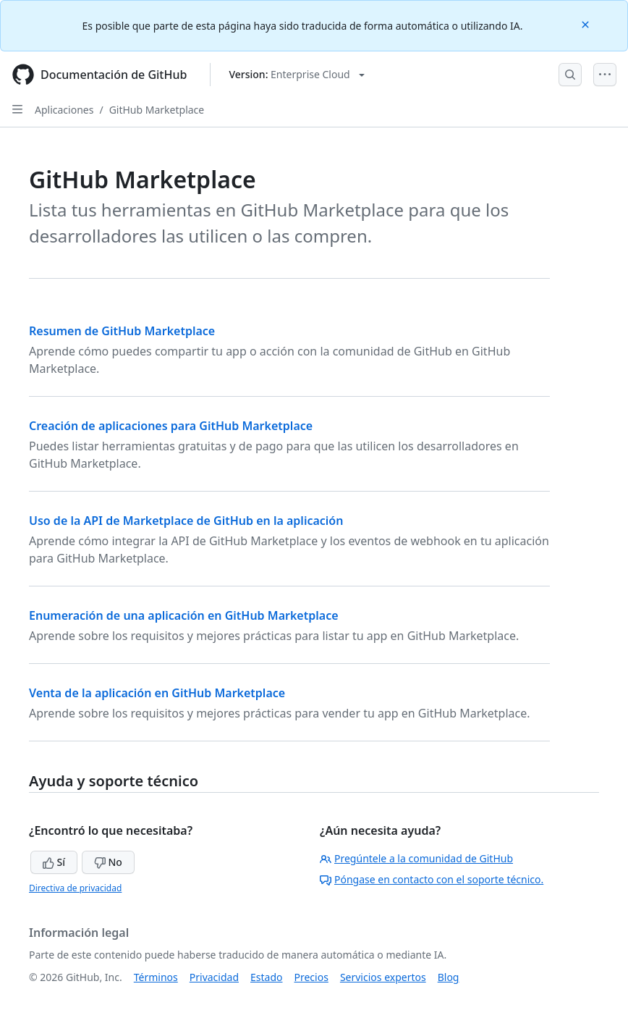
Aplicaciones (64, 110)
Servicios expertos (383, 977)
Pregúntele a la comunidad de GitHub (416, 858)
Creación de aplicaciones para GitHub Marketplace (171, 426)
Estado (266, 977)
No (108, 862)
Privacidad (214, 977)
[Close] (586, 23)
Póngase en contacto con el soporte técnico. (431, 879)
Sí (54, 862)
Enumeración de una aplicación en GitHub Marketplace (184, 615)
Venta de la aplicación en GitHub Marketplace (157, 693)
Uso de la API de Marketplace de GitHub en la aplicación (186, 521)
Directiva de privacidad (75, 888)
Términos (156, 977)
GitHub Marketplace (157, 110)
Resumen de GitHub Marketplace (122, 331)
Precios (311, 977)
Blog (448, 977)
